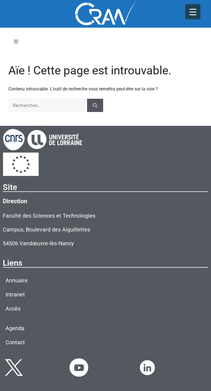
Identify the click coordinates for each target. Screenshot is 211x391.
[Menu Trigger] (192, 11)
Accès (13, 308)
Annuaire (17, 280)
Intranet (15, 294)
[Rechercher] (95, 105)
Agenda (15, 328)
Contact (15, 342)
